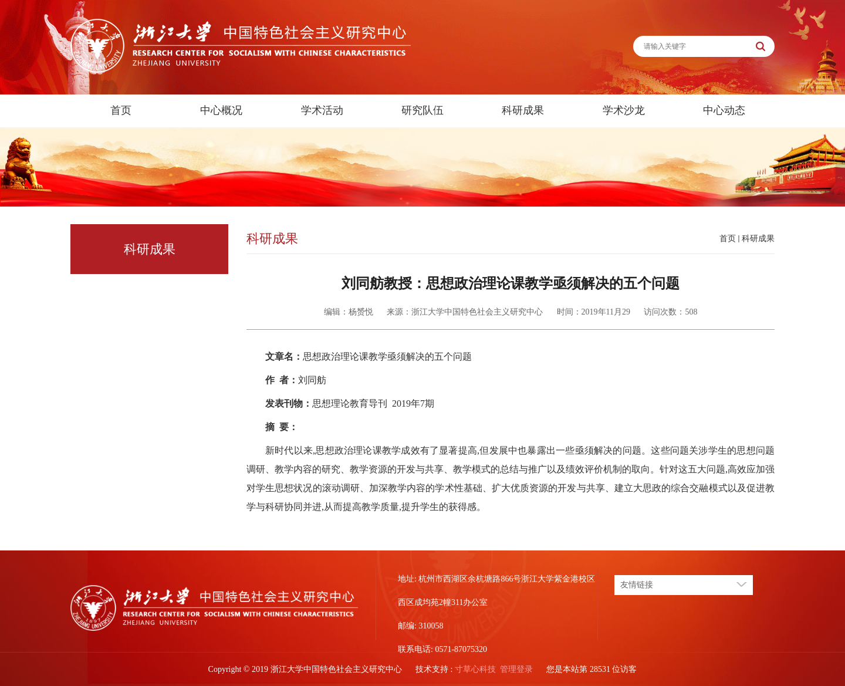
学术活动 (322, 110)
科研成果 (523, 110)
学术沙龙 (624, 110)
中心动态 (724, 110)
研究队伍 (422, 110)
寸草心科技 (475, 669)
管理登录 (516, 669)
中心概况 (221, 110)
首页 (120, 110)
